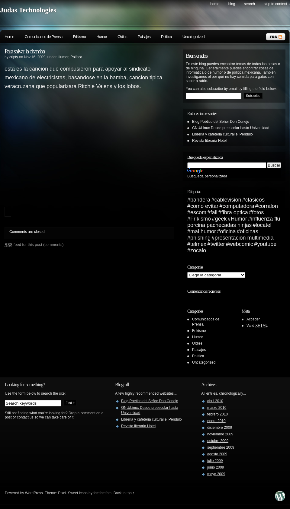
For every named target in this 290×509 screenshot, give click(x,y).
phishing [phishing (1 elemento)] (200, 238)
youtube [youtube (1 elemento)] (266, 244)
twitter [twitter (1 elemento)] (217, 244)
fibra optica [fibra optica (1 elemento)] (234, 212)
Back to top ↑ (124, 493)
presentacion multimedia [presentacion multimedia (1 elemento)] (243, 238)
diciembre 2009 (219, 427)
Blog (231, 4)
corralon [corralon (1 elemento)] (268, 206)
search (249, 4)
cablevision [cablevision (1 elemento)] (227, 200)
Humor (101, 36)
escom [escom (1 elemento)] (198, 212)
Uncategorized (193, 36)
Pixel (62, 493)
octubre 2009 (217, 441)
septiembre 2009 (220, 447)
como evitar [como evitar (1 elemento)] (204, 206)
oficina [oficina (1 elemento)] (228, 231)
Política (166, 36)
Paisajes (144, 36)
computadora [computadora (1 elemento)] (238, 206)
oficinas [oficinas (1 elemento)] (249, 231)
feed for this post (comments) (34, 244)
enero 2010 (216, 421)
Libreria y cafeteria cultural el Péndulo (222, 134)
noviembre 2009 (220, 434)
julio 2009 (215, 461)
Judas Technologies (28, 10)
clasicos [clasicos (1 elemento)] (255, 200)
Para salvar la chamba (25, 51)
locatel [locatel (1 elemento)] (264, 225)
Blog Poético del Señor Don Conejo (220, 121)
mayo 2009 (216, 474)
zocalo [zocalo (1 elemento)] (198, 250)
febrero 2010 (217, 414)
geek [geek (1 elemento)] (221, 219)
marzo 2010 (216, 408)
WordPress (34, 493)
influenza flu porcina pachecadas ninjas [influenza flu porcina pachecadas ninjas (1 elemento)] (233, 222)
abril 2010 (215, 401)
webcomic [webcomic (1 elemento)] (241, 244)
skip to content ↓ (277, 4)
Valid (257, 325)
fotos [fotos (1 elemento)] (258, 212)
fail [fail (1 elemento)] (213, 212)
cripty (13, 57)
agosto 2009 (217, 454)
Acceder (253, 319)
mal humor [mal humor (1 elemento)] (203, 231)
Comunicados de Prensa (44, 36)
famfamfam (102, 493)
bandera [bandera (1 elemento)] (200, 200)
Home (214, 4)
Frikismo (79, 36)
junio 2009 (215, 467)
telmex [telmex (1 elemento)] (198, 244)
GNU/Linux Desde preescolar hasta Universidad (230, 128)
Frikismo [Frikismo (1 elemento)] (200, 219)
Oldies (122, 36)
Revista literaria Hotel (209, 140)
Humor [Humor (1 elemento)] (239, 219)
